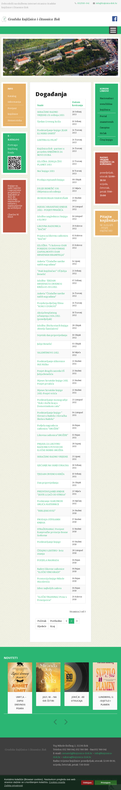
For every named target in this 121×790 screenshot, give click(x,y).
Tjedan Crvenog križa (49, 121)
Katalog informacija (14, 99)
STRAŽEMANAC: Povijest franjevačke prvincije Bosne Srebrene (52, 532)
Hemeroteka (15, 120)
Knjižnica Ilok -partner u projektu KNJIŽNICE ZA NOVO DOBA (50, 151)
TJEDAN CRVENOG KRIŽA (50, 474)
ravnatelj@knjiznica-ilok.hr (77, 753)
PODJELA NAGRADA (48, 560)
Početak (41, 621)
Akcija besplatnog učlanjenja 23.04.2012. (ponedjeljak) (48, 316)
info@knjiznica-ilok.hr (106, 3)
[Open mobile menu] (113, 30)
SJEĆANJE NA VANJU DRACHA (53, 465)
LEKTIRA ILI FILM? (47, 140)
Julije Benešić (44, 344)
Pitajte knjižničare (109, 218)
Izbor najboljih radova (49, 588)
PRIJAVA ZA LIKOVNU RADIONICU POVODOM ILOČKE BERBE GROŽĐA (50, 447)
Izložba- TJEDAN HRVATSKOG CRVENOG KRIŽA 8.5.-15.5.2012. (49, 283)
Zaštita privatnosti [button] (13, 785)
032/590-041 (83, 3)
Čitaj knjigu (106, 139)
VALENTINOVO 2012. (48, 352)
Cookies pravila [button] (57, 782)
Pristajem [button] (106, 782)
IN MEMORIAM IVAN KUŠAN (52, 198)
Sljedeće (41, 626)
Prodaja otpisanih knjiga (50, 179)
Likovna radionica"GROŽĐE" (52, 435)
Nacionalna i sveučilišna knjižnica (107, 104)
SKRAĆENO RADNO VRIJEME (52, 456)
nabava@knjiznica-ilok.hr (77, 757)
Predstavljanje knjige (49, 541)
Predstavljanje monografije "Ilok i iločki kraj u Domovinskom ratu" (52, 403)
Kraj (52, 626)
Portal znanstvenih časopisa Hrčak (106, 125)
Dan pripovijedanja (47, 482)
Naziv (40, 105)
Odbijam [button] (87, 782)
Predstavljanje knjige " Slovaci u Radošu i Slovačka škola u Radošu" (52, 415)
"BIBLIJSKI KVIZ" (46, 510)
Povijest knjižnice (13, 111)
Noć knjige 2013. (46, 171)
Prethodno (56, 621)
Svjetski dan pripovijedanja (52, 335)
